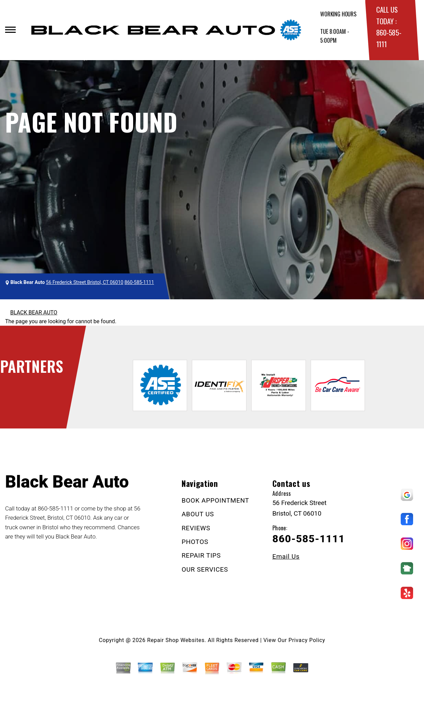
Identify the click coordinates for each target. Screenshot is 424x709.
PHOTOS (195, 542)
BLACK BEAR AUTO (33, 312)
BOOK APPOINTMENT (215, 500)
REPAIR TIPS (201, 555)
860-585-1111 (139, 282)
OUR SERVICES (205, 569)
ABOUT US (198, 514)
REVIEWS (196, 528)
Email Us (286, 556)
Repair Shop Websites (175, 640)
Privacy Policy (306, 640)
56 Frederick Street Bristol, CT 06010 (85, 282)
